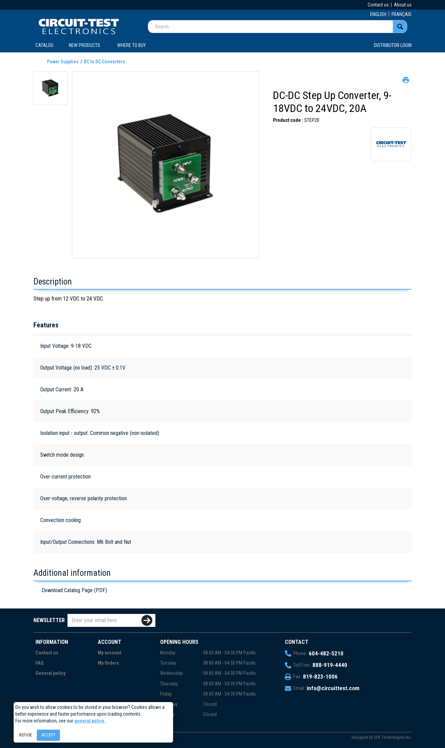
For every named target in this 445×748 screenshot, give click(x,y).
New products (84, 45)
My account (110, 653)
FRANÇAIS (402, 14)
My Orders (108, 663)
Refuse (25, 734)
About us (403, 4)
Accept (48, 734)
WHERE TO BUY (131, 45)
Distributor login (393, 45)
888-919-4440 (329, 665)
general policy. (89, 720)
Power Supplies (63, 61)
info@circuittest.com (333, 688)
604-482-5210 (326, 653)
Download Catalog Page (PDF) (74, 590)
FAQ (39, 663)
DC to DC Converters (104, 61)
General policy (50, 673)
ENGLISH (378, 14)
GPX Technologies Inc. (393, 737)
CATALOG (44, 45)
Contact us (378, 4)
